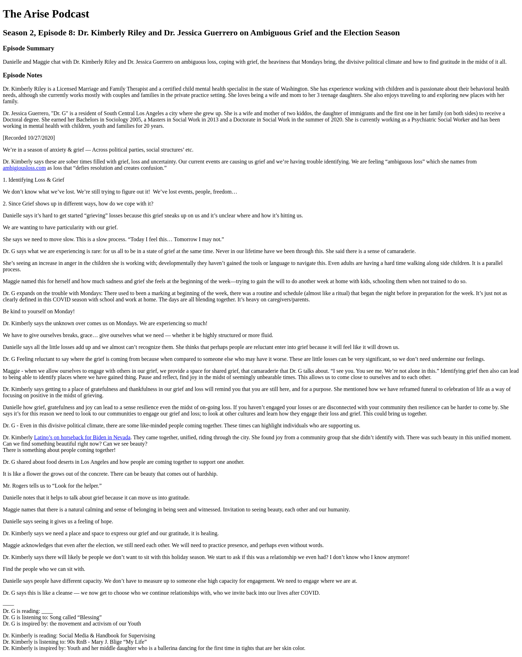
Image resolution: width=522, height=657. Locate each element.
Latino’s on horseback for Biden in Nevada (82, 437)
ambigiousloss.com (24, 168)
